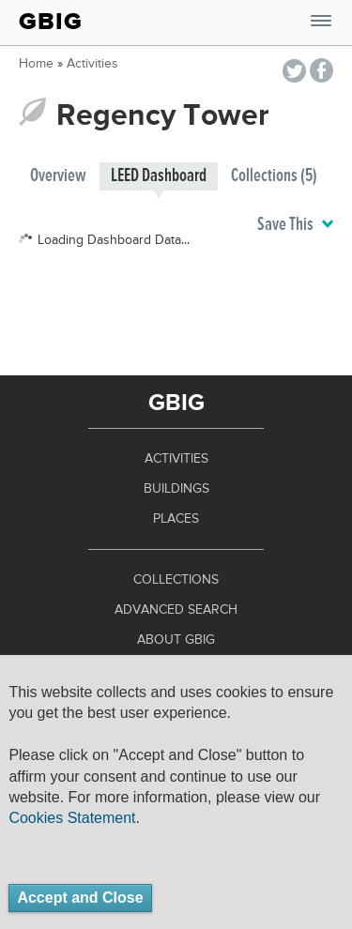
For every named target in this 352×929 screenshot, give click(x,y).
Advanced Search (176, 610)
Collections (176, 579)
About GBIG (176, 640)
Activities (92, 63)
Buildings (176, 488)
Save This (295, 225)
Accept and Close (80, 898)
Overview (58, 176)
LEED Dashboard (159, 176)
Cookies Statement (71, 818)
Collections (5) (274, 176)
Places (176, 518)
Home (36, 63)
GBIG (51, 22)
